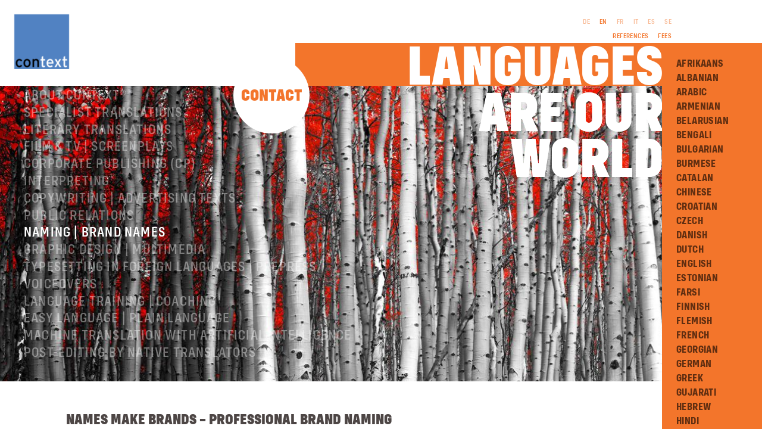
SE (668, 22)
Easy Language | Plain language (127, 332)
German (693, 364)
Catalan (695, 178)
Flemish (694, 321)
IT (636, 22)
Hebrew (693, 407)
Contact (271, 96)
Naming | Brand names (94, 247)
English (694, 264)
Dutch (690, 249)
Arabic (691, 92)
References (630, 36)
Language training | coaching (120, 316)
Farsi (688, 292)
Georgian (697, 349)
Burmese (696, 163)
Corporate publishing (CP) (110, 178)
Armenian (698, 106)
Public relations (79, 230)
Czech (689, 221)
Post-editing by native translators (140, 367)
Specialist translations (103, 127)
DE (586, 22)
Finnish (693, 306)
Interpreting (67, 195)
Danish (691, 235)
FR (620, 22)
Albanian (697, 78)
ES (651, 22)
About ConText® (75, 109)
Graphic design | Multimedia (114, 264)
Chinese (694, 192)
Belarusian (702, 121)
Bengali (694, 135)
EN (603, 22)
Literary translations (97, 144)
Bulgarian (700, 149)
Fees (665, 36)
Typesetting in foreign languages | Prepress (170, 281)
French (692, 335)
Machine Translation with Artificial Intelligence (188, 350)
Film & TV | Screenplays (99, 161)
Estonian (697, 278)
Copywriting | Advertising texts (130, 213)
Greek (689, 378)
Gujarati (696, 392)
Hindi (687, 421)
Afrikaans (700, 63)
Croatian (696, 206)
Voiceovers (60, 298)
